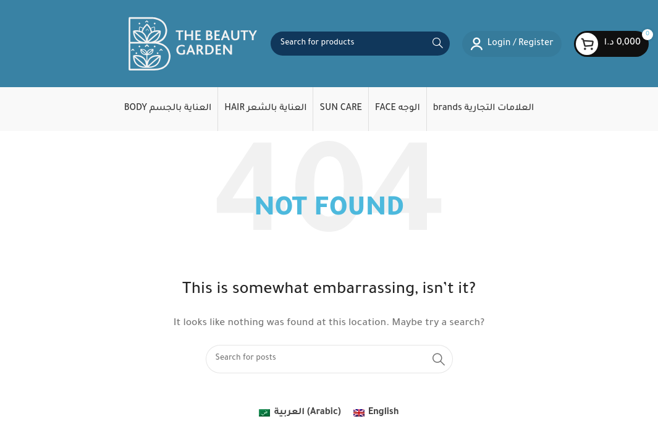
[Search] (360, 47)
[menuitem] (300, 421)
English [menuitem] (383, 420)
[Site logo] (193, 48)
